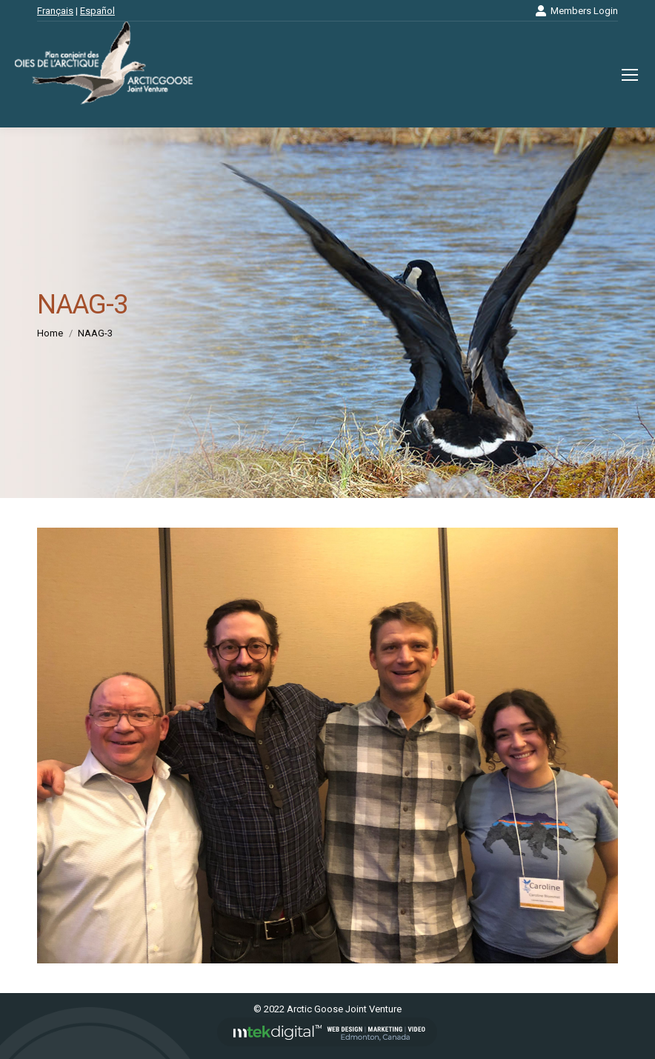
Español (97, 10)
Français (55, 10)
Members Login (576, 11)
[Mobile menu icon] (629, 74)
